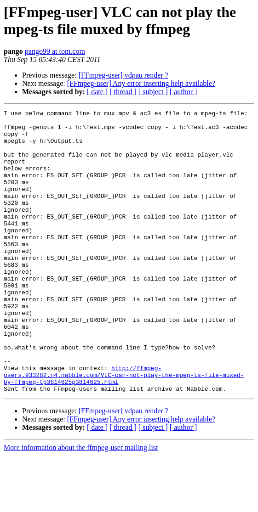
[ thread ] (123, 92)
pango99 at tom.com (55, 51)
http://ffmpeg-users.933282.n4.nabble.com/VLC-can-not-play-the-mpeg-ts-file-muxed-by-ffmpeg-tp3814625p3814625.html (124, 428)
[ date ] (97, 92)
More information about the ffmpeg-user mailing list (81, 504)
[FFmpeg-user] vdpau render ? (123, 75)
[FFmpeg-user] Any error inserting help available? (141, 83)
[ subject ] (153, 92)
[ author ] (183, 92)
